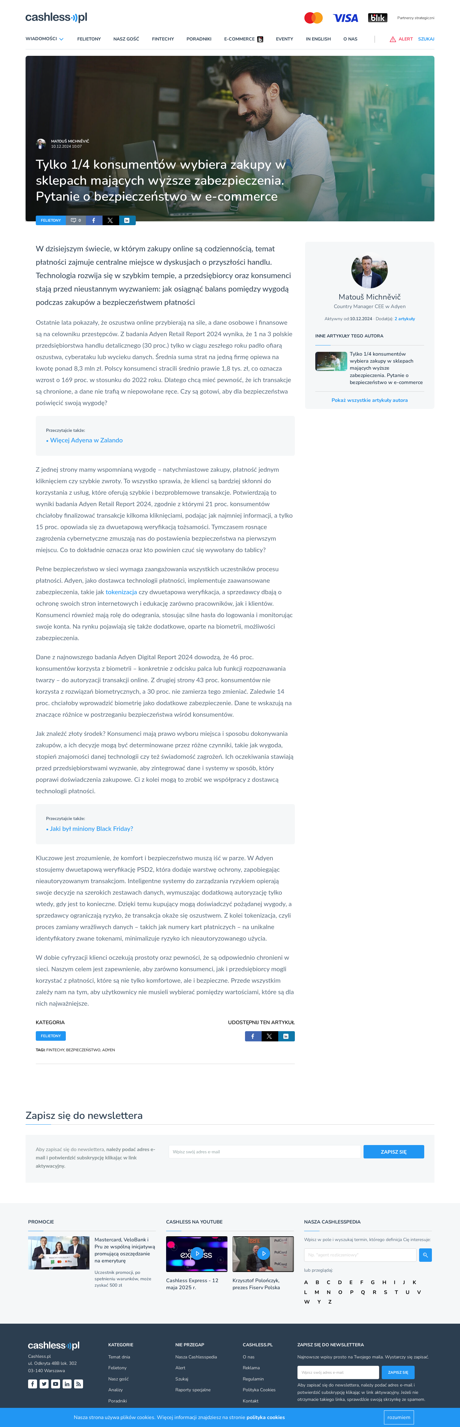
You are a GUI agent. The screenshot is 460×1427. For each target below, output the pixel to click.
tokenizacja (121, 591)
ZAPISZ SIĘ (394, 1152)
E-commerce (239, 39)
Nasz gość (126, 39)
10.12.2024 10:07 (66, 146)
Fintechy (163, 39)
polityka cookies (266, 1417)
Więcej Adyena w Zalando (84, 440)
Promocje (41, 1222)
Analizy (115, 1390)
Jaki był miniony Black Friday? (89, 828)
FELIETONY (51, 220)
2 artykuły (405, 319)
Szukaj (181, 1379)
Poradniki (199, 39)
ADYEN (108, 1050)
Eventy (284, 39)
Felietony (89, 39)
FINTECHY (55, 1050)
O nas (350, 39)
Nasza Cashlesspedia (196, 1357)
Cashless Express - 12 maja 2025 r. (192, 1284)
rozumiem (398, 1417)
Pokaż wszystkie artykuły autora (370, 400)
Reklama (251, 1368)
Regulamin (253, 1379)
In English (318, 39)
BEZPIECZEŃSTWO (83, 1050)
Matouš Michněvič (70, 141)
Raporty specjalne (193, 1390)
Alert (180, 1368)
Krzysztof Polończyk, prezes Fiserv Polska (256, 1284)
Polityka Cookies (259, 1390)
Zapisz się (398, 1372)
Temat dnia (119, 1357)
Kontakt (250, 1401)
